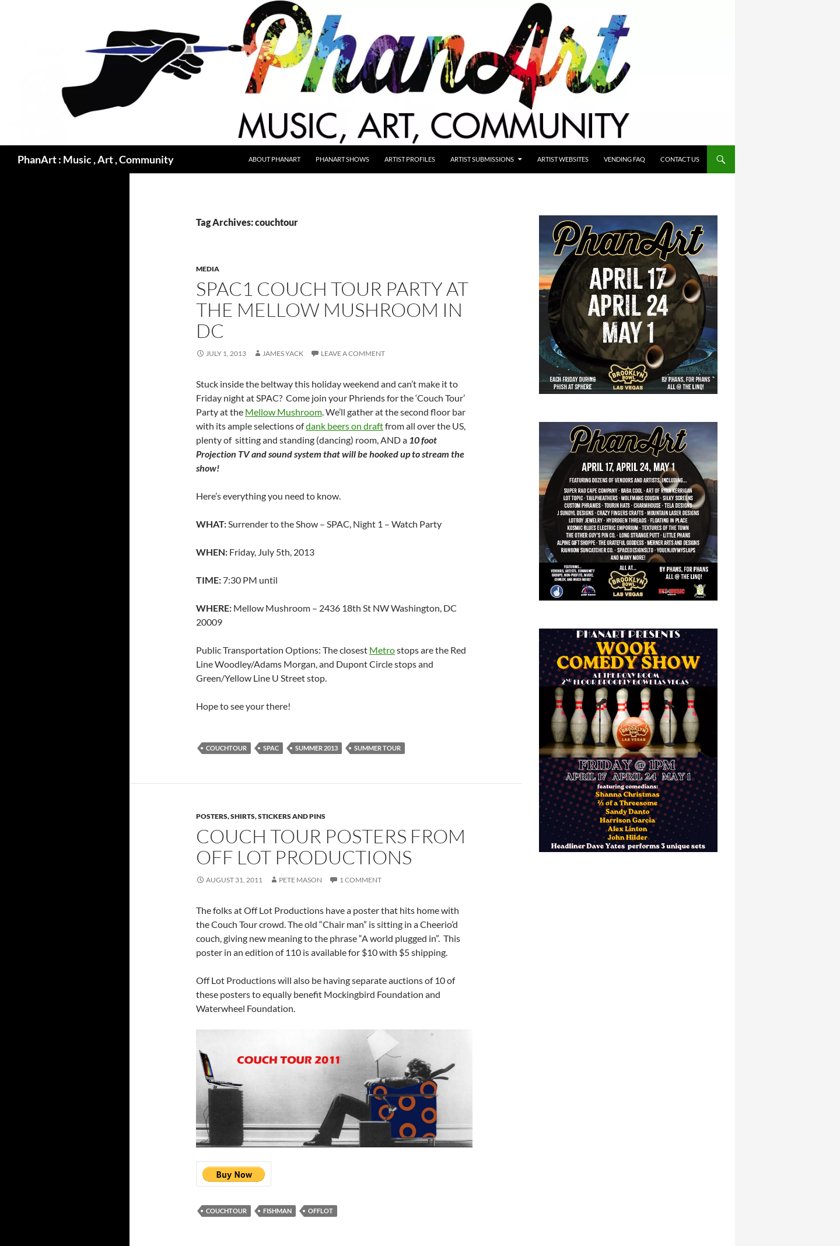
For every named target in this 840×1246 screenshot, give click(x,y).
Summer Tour (377, 748)
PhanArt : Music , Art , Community (96, 159)
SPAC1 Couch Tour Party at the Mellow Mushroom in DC (332, 310)
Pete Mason (300, 879)
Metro (382, 649)
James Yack (282, 353)
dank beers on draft (344, 425)
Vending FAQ (624, 159)
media (207, 268)
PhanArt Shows (342, 159)
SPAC (271, 748)
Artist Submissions (482, 159)
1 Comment (361, 879)
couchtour (226, 748)
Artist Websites (563, 159)
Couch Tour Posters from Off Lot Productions (331, 846)
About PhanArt (274, 159)
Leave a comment (353, 353)
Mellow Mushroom (283, 411)
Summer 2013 (316, 748)
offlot (320, 1210)
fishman (277, 1210)
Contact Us (679, 159)
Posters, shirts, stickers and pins (261, 816)
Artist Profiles (409, 159)
